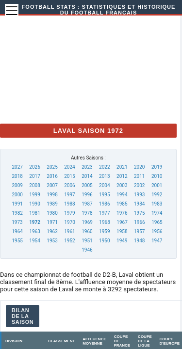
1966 (139, 222)
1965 (156, 222)
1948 (139, 240)
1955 (17, 240)
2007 (52, 185)
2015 (69, 176)
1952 (69, 240)
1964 (17, 231)
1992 (156, 194)
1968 (104, 222)
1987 (87, 203)
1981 (34, 213)
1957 (139, 231)
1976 (121, 213)
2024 (69, 167)
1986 (104, 203)
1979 (69, 213)
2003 (121, 185)
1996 (87, 194)
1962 (52, 231)
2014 (87, 176)
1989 (52, 203)
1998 (52, 194)
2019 (156, 167)
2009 (17, 185)
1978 (87, 213)
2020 (139, 167)
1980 (52, 213)
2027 (17, 167)
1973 (17, 222)
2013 (104, 176)
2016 (52, 176)
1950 (104, 240)
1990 (34, 203)
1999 (34, 194)
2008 (34, 185)
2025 (52, 167)
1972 (34, 222)
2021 (121, 167)
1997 (69, 194)
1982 (17, 213)
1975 (139, 213)
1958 (121, 231)
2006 (69, 185)
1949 (121, 240)
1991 (17, 203)
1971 (52, 222)
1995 (104, 194)
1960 (87, 231)
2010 (156, 176)
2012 (121, 176)
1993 (139, 194)
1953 (52, 240)
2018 (17, 176)
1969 (87, 222)
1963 (34, 231)
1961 (69, 231)
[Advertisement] (97, 67)
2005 (87, 185)
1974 (156, 213)
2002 (139, 185)
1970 (69, 222)
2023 (87, 167)
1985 (121, 203)
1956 (156, 231)
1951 (87, 240)
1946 (87, 250)
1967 (121, 222)
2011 (139, 176)
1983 (156, 203)
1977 (104, 213)
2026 (34, 167)
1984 (139, 203)
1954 (34, 240)
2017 (34, 176)
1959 (104, 231)
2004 (104, 185)
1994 (121, 194)
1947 (156, 240)
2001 (156, 185)
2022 (104, 167)
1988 (69, 203)
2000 (17, 194)
